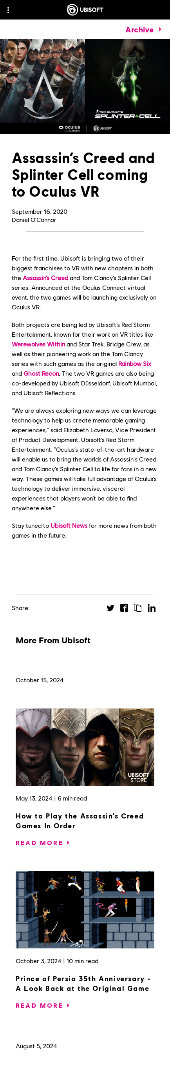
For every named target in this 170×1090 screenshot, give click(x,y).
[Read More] (39, 843)
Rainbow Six (134, 363)
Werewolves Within (38, 344)
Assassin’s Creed (45, 277)
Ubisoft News (69, 525)
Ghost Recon (41, 373)
